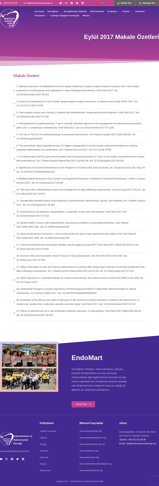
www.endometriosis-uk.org (92, 444)
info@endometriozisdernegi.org (141, 443)
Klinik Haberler (97, 11)
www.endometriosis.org (91, 431)
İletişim (86, 15)
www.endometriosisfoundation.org (96, 464)
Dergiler (43, 444)
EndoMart (140, 11)
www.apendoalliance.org (91, 470)
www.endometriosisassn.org (93, 437)
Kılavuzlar (44, 457)
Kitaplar (43, 464)
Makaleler (44, 451)
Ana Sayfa (39, 11)
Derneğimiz (52, 11)
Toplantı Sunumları (48, 431)
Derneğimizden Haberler (75, 11)
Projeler (126, 11)
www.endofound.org (89, 451)
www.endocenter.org (89, 457)
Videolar (43, 437)
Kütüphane (40, 15)
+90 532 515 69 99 (137, 440)
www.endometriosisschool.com (14, 451)
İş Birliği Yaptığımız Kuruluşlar (64, 15)
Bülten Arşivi (45, 470)
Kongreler (112, 11)
